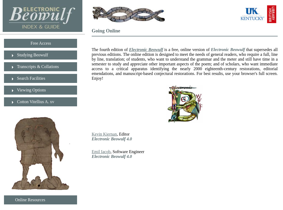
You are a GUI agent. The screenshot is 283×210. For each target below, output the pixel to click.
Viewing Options (31, 90)
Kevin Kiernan (104, 134)
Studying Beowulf (32, 55)
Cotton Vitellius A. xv (35, 101)
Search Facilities (30, 78)
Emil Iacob (101, 151)
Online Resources (28, 200)
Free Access (40, 43)
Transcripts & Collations (37, 66)
